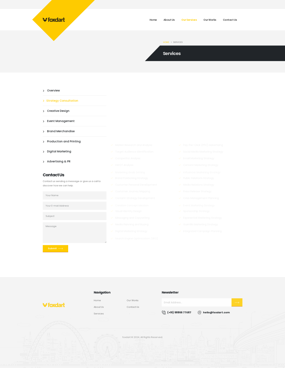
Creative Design (56, 111)
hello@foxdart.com (216, 312)
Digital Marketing (57, 151)
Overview (51, 90)
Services (99, 313)
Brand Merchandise (59, 131)
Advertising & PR (56, 161)
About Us (169, 20)
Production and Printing (62, 141)
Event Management (59, 121)
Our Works (209, 20)
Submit (55, 248)
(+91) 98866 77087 (179, 312)
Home (153, 20)
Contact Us (230, 20)
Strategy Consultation (60, 101)
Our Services (189, 20)
